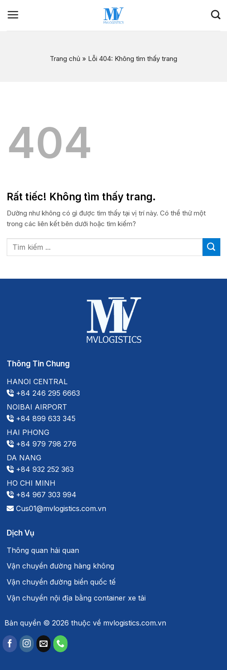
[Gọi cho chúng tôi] (60, 643)
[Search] (215, 14)
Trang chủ (65, 58)
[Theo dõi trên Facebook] (10, 643)
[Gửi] (211, 247)
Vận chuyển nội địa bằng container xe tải (76, 597)
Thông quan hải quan (43, 550)
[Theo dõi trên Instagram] (27, 643)
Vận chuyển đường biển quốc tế (61, 581)
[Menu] (13, 14)
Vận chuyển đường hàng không (60, 565)
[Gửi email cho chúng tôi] (43, 643)
